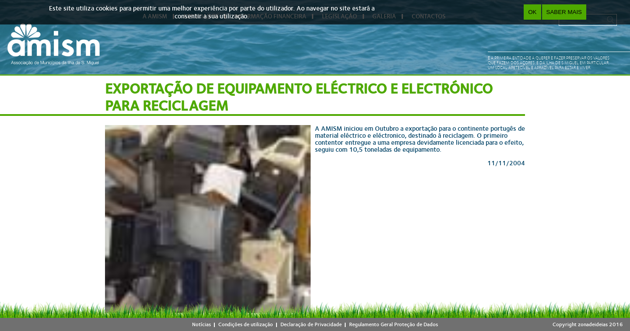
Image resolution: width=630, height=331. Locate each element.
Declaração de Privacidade (311, 324)
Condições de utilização (245, 324)
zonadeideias (593, 324)
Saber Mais (564, 12)
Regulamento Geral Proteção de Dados (393, 324)
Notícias (201, 324)
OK (532, 12)
